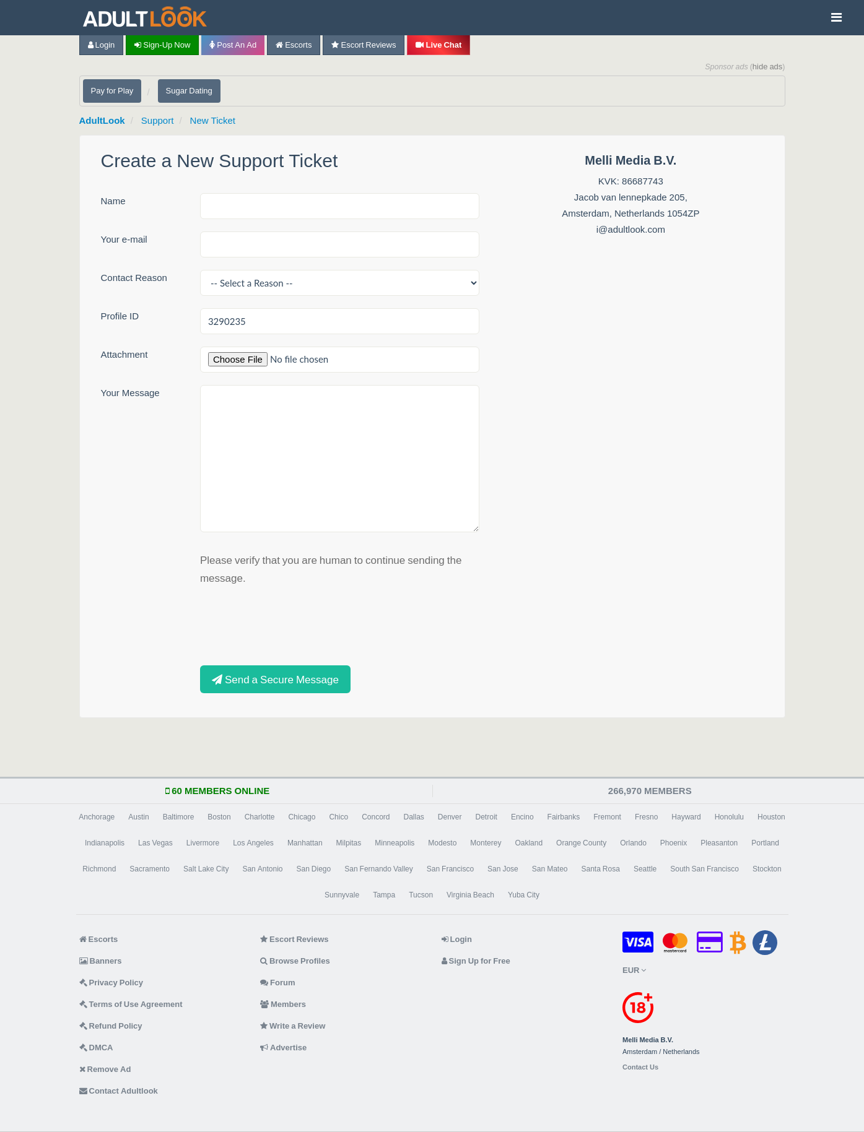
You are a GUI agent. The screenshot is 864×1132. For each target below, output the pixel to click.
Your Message (130, 392)
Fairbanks (564, 817)
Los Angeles (253, 843)
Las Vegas (155, 843)
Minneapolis (394, 843)
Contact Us (640, 1067)
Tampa (384, 895)
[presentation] (294, 624)
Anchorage (97, 817)
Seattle (645, 869)
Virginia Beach (470, 895)
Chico (338, 817)
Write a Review (292, 1026)
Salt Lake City (206, 869)
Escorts (294, 45)
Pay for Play (112, 91)
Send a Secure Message (275, 679)
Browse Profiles (295, 961)
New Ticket (212, 120)
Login (101, 45)
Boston (218, 817)
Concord (376, 817)
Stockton (767, 869)
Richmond (99, 869)
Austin (138, 817)
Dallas (413, 817)
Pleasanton (719, 843)
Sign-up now (162, 45)
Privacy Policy (111, 983)
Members (283, 1004)
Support (157, 120)
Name (113, 200)
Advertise (283, 1047)
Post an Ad (232, 45)
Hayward (685, 817)
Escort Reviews (363, 45)
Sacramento (149, 869)
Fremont (607, 817)
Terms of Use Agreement (131, 1004)
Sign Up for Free (476, 961)
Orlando (633, 843)
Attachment (124, 354)
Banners (100, 961)
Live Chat (438, 45)
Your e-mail (124, 239)
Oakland (529, 843)
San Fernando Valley (378, 869)
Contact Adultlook (118, 1091)
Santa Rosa (601, 869)
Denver (450, 817)
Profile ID (120, 316)
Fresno (646, 817)
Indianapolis (104, 843)
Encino (522, 817)
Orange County (581, 843)
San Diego (313, 869)
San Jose (502, 869)
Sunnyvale (342, 895)
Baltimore (178, 817)
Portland (765, 843)
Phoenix (673, 843)
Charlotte (260, 817)
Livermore (202, 843)
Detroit (486, 817)
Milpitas (349, 843)
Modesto (442, 843)
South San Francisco (704, 869)
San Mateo (550, 869)
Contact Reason (134, 277)
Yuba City (523, 895)
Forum (277, 983)
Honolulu (729, 817)
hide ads (768, 67)
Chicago (301, 817)
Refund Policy (110, 1026)
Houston (771, 817)
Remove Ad (105, 1069)
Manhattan (305, 843)
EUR (634, 970)
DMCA (96, 1047)
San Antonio (262, 869)
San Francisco (450, 869)
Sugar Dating (189, 91)
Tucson (421, 895)
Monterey (485, 843)
